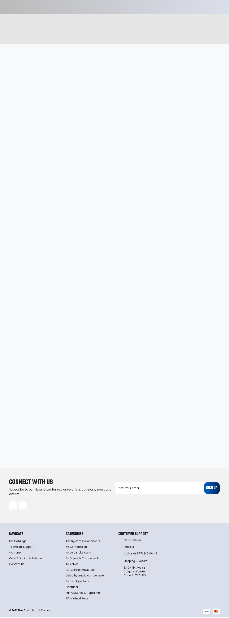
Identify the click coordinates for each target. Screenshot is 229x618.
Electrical (72, 588)
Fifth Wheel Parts (77, 600)
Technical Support (21, 548)
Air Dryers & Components (83, 559)
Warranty (15, 554)
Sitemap (45, 611)
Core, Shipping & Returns (25, 559)
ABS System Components (83, 542)
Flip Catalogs (17, 542)
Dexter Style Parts (77, 582)
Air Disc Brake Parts (78, 554)
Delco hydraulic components (85, 577)
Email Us (129, 548)
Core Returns (132, 541)
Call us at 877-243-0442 (140, 555)
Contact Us (16, 565)
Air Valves (72, 565)
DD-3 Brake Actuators (80, 571)
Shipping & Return (135, 562)
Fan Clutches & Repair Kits (83, 594)
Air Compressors (77, 548)
